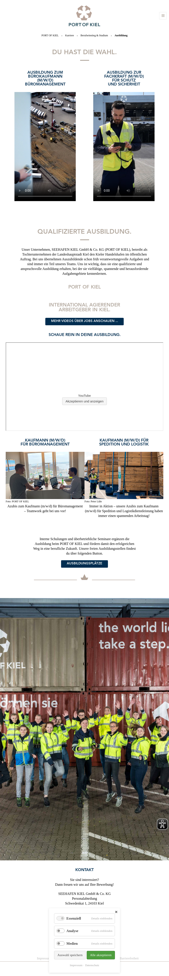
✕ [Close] (116, 912)
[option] (45, 130)
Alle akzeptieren (101, 955)
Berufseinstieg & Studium (94, 35)
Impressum (76, 965)
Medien (72, 943)
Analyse (72, 931)
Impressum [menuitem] (44, 958)
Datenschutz (92, 965)
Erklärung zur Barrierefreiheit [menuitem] (120, 958)
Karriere (69, 35)
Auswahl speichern (70, 955)
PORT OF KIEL (49, 35)
